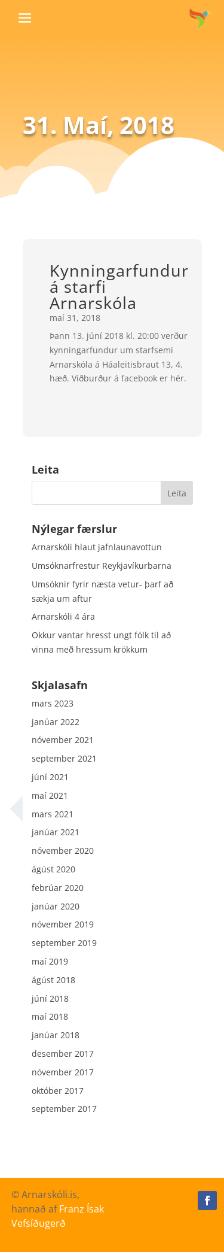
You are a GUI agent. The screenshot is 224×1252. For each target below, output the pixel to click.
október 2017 (58, 1090)
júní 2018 (50, 998)
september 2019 (64, 942)
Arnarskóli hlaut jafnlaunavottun (97, 547)
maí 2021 (50, 795)
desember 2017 (63, 1053)
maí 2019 (50, 961)
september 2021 (64, 758)
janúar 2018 (55, 1035)
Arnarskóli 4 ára (63, 616)
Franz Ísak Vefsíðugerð (57, 1216)
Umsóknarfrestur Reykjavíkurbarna (101, 565)
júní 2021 (50, 777)
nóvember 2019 (63, 924)
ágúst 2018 (53, 980)
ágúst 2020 (53, 869)
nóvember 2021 (63, 739)
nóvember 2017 (63, 1072)
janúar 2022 (55, 721)
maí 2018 (50, 1016)
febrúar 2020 (58, 887)
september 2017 (64, 1108)
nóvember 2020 (63, 850)
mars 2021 (52, 814)
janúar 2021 (55, 832)
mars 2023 (52, 703)
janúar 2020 (55, 906)
